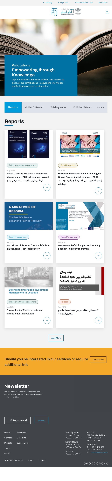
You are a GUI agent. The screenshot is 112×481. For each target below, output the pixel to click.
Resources (21, 432)
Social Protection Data (84, 3)
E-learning (21, 437)
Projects (8, 443)
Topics (7, 448)
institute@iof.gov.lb (99, 452)
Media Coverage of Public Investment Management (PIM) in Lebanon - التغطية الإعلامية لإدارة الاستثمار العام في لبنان (28, 177)
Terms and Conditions (13, 460)
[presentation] (26, 408)
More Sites (103, 3)
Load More (56, 338)
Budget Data (63, 3)
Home (7, 432)
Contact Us (98, 365)
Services (8, 437)
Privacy (31, 460)
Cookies (42, 460)
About (7, 453)
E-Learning (47, 3)
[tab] (13, 107)
